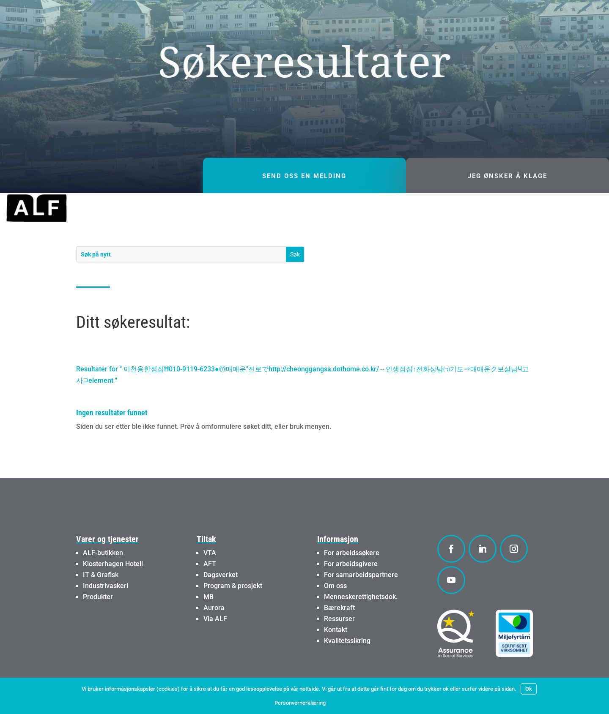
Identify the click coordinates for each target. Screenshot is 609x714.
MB (208, 597)
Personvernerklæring (300, 703)
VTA (209, 553)
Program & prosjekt (232, 586)
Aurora (214, 608)
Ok (528, 689)
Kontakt (335, 630)
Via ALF (215, 619)
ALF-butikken (103, 553)
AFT (209, 564)
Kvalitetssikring (347, 641)
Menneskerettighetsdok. (361, 597)
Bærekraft (339, 608)
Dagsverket (220, 575)
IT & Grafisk (100, 575)
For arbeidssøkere (351, 553)
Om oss (335, 586)
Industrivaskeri (105, 586)
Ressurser (339, 619)
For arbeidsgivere (351, 564)
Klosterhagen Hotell (113, 564)
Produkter (98, 597)
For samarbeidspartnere (361, 575)
